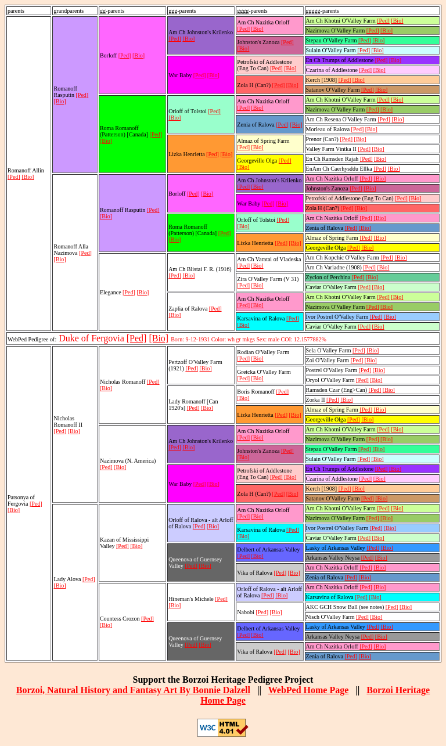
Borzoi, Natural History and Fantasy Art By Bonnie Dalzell (133, 690)
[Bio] (27, 177)
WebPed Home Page (308, 690)
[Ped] (14, 177)
